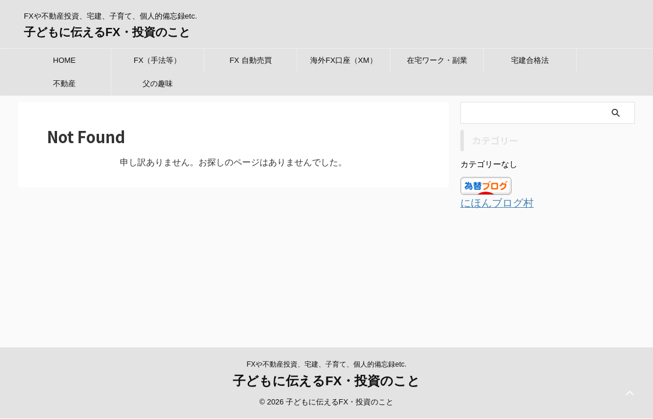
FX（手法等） (158, 60)
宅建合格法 (530, 60)
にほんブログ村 (490, 203)
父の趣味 (158, 83)
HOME (64, 60)
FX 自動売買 (250, 60)
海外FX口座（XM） (343, 60)
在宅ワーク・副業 (437, 60)
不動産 (64, 83)
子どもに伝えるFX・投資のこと (107, 32)
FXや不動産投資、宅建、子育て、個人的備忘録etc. (327, 268)
